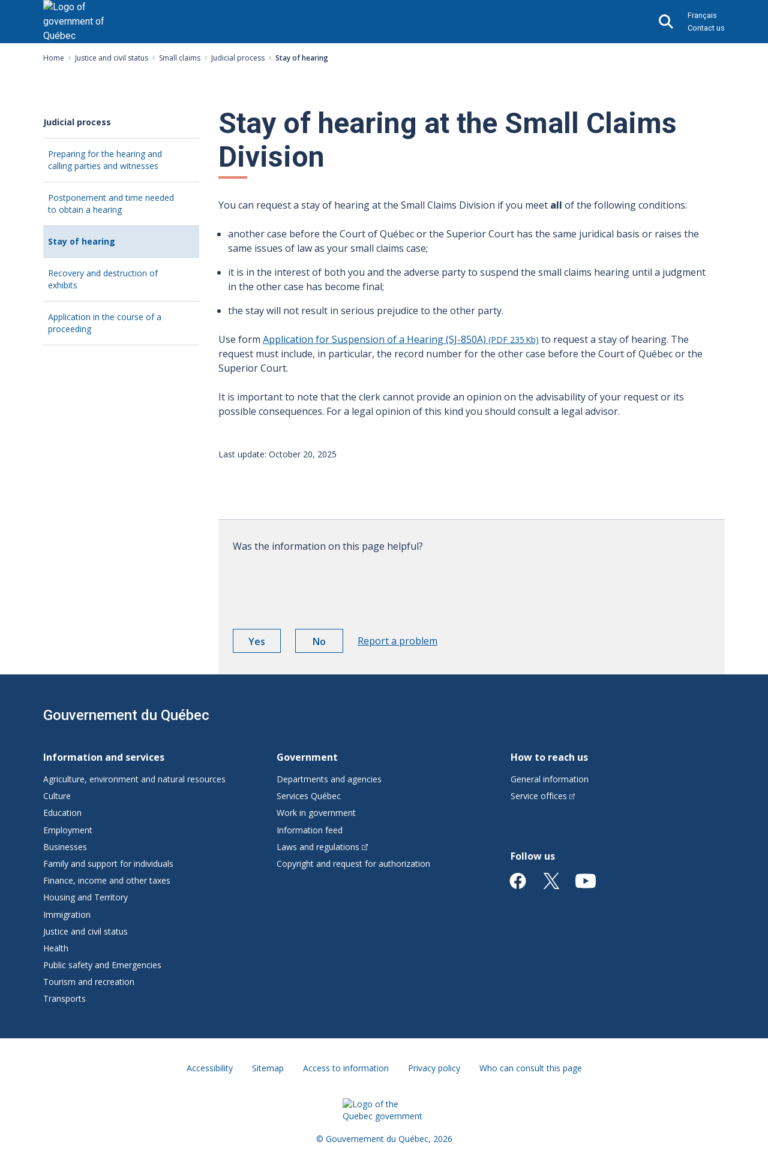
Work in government (316, 812)
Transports (64, 998)
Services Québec (309, 796)
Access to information (346, 1068)
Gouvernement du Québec (126, 715)
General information (550, 779)
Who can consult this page (530, 1068)
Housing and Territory (85, 897)
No (328, 643)
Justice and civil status (111, 58)
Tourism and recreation (88, 981)
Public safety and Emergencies (102, 965)
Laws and (322, 846)
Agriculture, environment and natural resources (134, 779)
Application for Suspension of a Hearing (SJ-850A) (401, 339)
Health (55, 948)
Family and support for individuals (108, 863)
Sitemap (268, 1068)
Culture (57, 796)
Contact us (706, 27)
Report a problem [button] (397, 640)
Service (543, 796)
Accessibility (210, 1068)
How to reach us (549, 757)
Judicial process (238, 58)
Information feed (310, 830)
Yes (264, 643)
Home (53, 58)
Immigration (67, 914)
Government (307, 757)
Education (62, 812)
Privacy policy (434, 1068)
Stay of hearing (98, 246)
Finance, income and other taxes (106, 880)
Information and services (103, 757)
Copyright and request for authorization (353, 863)
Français (702, 15)
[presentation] (324, 586)
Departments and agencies (329, 779)
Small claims (179, 58)
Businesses (65, 846)
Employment (67, 830)
